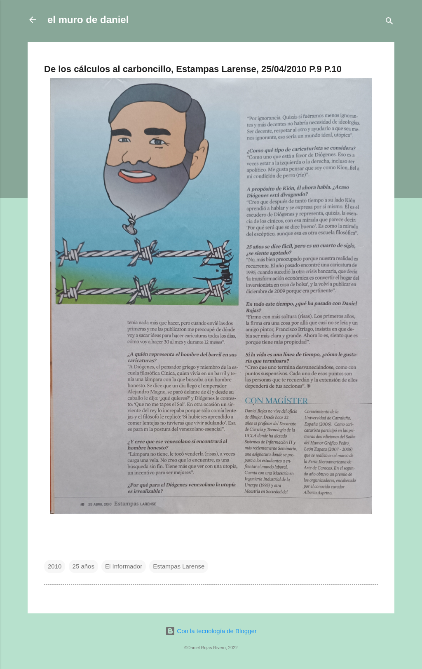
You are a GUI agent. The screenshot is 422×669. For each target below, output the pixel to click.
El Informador (123, 566)
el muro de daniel (88, 19)
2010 (54, 566)
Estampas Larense (178, 566)
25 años (83, 566)
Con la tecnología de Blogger (211, 630)
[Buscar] (389, 22)
